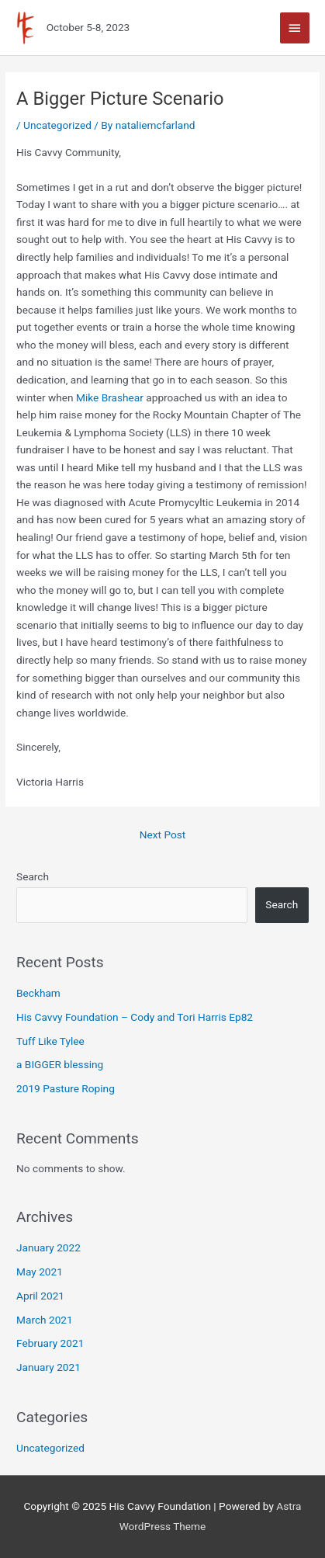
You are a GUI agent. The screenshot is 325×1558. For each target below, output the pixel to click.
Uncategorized (57, 125)
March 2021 (44, 1319)
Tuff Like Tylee (50, 1041)
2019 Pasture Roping (65, 1088)
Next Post (163, 834)
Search (32, 876)
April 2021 (40, 1295)
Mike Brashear (109, 397)
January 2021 (48, 1367)
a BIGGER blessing (59, 1064)
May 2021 (39, 1271)
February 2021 (50, 1343)
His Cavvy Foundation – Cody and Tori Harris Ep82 (134, 1017)
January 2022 (48, 1247)
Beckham (38, 993)
